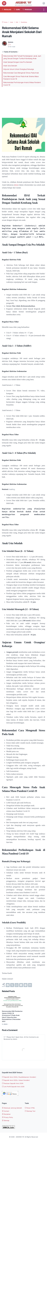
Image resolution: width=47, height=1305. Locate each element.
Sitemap (6, 1124)
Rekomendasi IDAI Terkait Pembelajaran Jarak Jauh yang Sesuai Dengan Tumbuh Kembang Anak (22, 57)
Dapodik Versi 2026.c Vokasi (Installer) (17, 1082)
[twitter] (12, 985)
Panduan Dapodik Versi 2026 (14, 1085)
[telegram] (21, 985)
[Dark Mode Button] (43, 3)
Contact (6, 1115)
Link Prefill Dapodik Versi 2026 (15, 1088)
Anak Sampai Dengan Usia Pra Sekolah (17, 62)
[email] (30, 985)
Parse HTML (30, 1109)
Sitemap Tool (31, 1112)
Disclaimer (7, 1118)
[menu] (4, 3)
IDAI (16, 185)
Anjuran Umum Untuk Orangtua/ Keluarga (18, 69)
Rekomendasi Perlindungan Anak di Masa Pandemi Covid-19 (22, 83)
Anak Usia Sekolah (10, 66)
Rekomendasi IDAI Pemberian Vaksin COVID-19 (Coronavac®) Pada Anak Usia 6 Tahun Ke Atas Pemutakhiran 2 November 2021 (12, 1017)
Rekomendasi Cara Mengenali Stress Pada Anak (21, 73)
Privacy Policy (8, 1121)
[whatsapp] (17, 985)
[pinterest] (25, 985)
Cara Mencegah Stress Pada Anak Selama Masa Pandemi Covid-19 (20, 77)
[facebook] (8, 985)
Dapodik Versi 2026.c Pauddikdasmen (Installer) (21, 1078)
